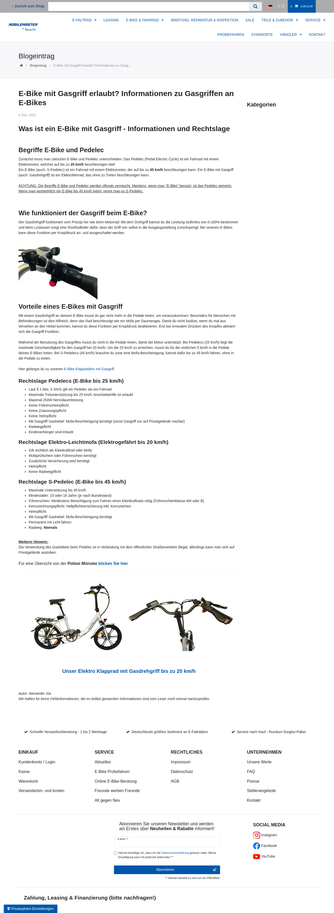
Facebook (265, 846)
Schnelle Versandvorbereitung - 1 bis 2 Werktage (68, 732)
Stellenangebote (261, 790)
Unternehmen (264, 752)
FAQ (251, 771)
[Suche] (255, 6)
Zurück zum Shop (28, 6)
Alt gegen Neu (107, 800)
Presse (253, 781)
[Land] (270, 6)
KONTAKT (317, 35)
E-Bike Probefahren (112, 771)
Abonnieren (186, 870)
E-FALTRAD (82, 20)
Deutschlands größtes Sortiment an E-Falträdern (169, 732)
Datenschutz (182, 771)
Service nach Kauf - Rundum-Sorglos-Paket (271, 732)
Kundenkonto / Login (37, 762)
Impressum (181, 762)
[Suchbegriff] (148, 6)
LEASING (111, 20)
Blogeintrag (38, 65)
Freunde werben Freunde (117, 790)
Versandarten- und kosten (41, 790)
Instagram (265, 835)
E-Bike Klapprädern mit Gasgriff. (89, 369)
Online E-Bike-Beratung (116, 781)
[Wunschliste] (281, 6)
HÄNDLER (289, 35)
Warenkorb (28, 781)
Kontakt (253, 800)
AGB (175, 781)
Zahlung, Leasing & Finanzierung (66, 898)
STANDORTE (262, 35)
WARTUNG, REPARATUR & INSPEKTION (204, 20)
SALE (250, 20)
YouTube (264, 856)
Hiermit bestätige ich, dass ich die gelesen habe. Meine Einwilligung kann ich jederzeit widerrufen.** (167, 855)
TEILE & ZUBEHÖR (278, 20)
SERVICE (313, 20)
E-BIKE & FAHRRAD (143, 20)
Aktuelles (103, 762)
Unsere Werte (259, 762)
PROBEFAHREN (230, 35)
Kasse (24, 771)
